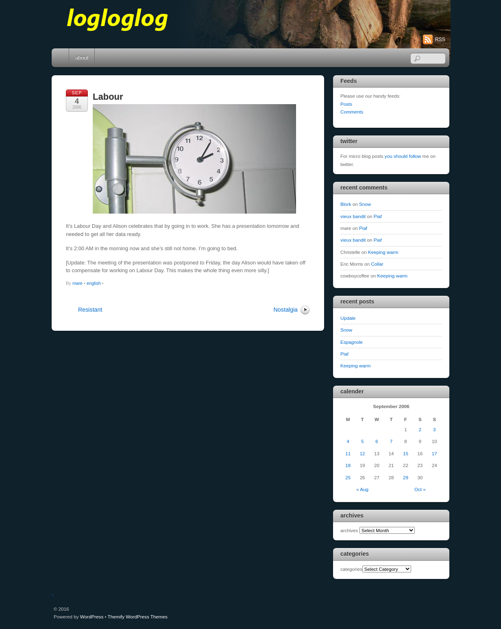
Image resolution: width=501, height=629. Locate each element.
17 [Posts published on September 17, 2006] (434, 453)
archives (349, 530)
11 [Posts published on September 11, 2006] (348, 453)
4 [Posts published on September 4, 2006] (347, 441)
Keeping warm (383, 252)
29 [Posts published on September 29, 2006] (405, 477)
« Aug (362, 489)
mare (77, 283)
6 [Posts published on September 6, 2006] (376, 441)
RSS (440, 39)
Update (348, 318)
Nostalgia (286, 309)
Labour (108, 97)
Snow (365, 204)
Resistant (90, 309)
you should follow (403, 156)
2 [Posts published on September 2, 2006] (420, 429)
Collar (377, 263)
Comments (351, 111)
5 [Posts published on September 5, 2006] (362, 441)
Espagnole (351, 342)
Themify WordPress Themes (138, 616)
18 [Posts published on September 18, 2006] (348, 465)
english (94, 283)
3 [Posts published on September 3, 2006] (434, 429)
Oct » (420, 489)
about (81, 58)
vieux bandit (353, 216)
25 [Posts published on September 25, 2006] (348, 477)
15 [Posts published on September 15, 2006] (405, 453)
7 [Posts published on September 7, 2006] (391, 441)
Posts (346, 104)
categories (351, 569)
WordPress (91, 616)
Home (61, 57)
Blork (345, 204)
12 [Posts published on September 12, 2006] (362, 453)
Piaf (378, 216)
